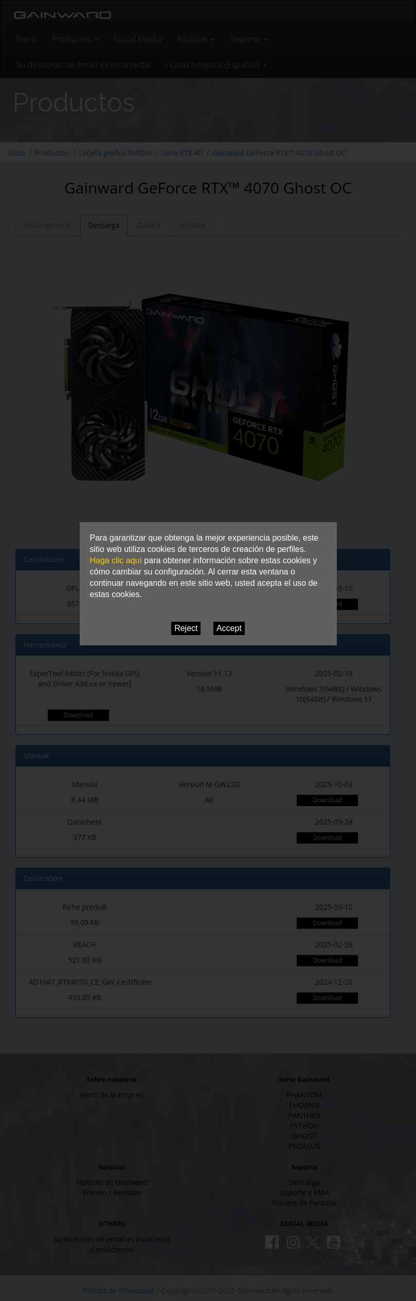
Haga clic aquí (116, 560)
